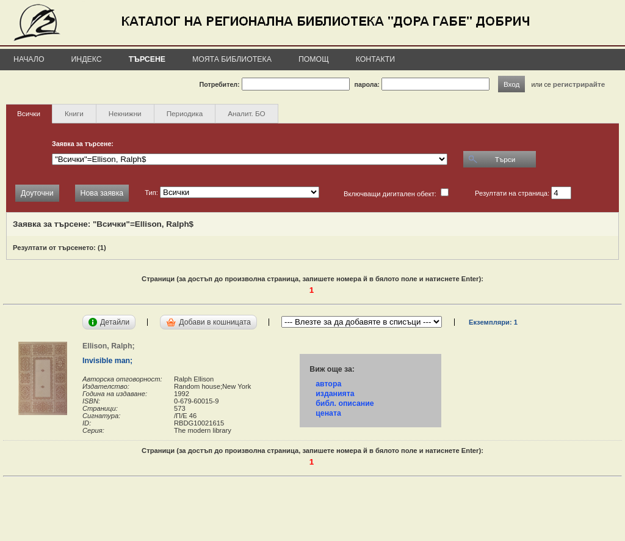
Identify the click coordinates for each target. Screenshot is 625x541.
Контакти (375, 59)
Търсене (147, 59)
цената (328, 413)
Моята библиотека (232, 59)
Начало (29, 59)
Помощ (313, 59)
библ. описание (345, 403)
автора (328, 384)
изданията (335, 393)
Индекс (86, 59)
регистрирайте (579, 84)
